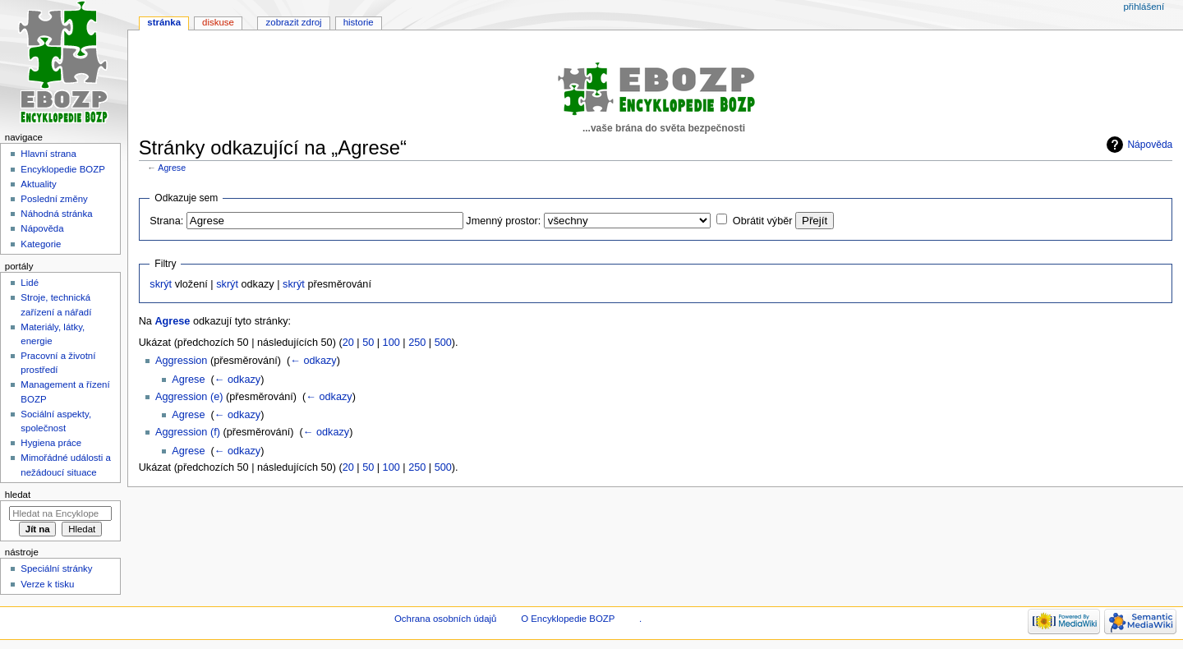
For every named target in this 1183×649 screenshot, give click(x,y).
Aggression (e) (189, 397)
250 (417, 342)
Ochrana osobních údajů (445, 619)
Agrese (172, 168)
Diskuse (218, 22)
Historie (358, 22)
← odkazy (313, 360)
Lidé (30, 283)
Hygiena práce (51, 443)
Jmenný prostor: (503, 221)
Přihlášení (1143, 7)
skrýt (161, 284)
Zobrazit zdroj (294, 22)
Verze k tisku (47, 584)
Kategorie (41, 244)
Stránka (164, 22)
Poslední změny (54, 199)
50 (368, 342)
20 (348, 342)
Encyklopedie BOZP (63, 169)
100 (391, 342)
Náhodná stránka (56, 214)
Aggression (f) (187, 432)
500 (443, 342)
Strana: (166, 221)
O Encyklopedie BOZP (568, 619)
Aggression (181, 360)
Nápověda (1149, 144)
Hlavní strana (48, 154)
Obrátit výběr (763, 221)
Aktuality (38, 184)
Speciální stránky (56, 568)
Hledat (17, 494)
